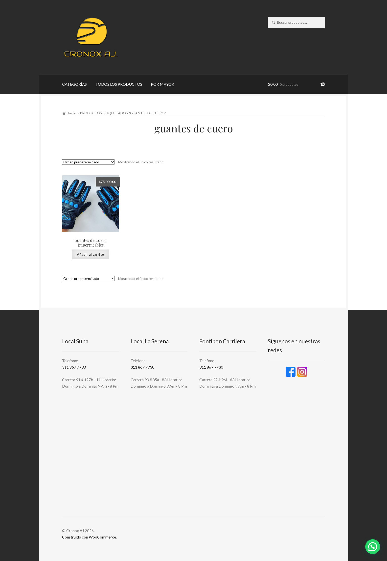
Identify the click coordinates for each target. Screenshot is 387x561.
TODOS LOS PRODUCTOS (118, 84)
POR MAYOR (162, 84)
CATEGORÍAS (74, 84)
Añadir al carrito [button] (90, 254)
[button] (372, 546)
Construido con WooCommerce (89, 537)
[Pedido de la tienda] (88, 162)
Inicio (72, 113)
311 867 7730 (74, 367)
